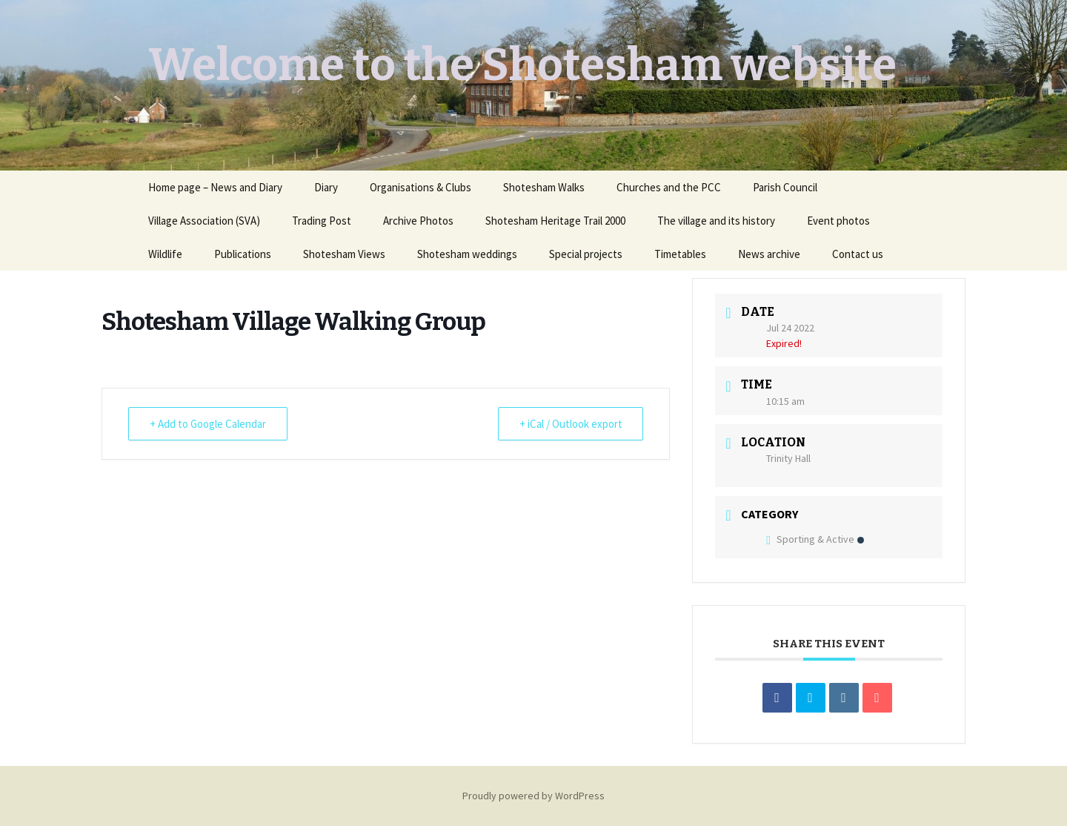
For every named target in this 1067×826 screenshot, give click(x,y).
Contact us (857, 254)
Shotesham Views (344, 254)
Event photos (838, 221)
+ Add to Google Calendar (208, 424)
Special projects (585, 254)
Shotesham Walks (544, 187)
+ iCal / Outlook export (570, 424)
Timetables (680, 254)
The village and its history (716, 221)
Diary (326, 187)
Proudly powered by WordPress (533, 795)
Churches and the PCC (668, 187)
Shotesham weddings (467, 254)
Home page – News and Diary (215, 187)
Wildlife (165, 254)
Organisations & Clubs (420, 187)
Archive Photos (418, 221)
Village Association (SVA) (204, 221)
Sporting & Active (815, 539)
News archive (769, 254)
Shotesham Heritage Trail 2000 (555, 221)
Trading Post (321, 221)
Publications (242, 254)
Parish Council (785, 187)
